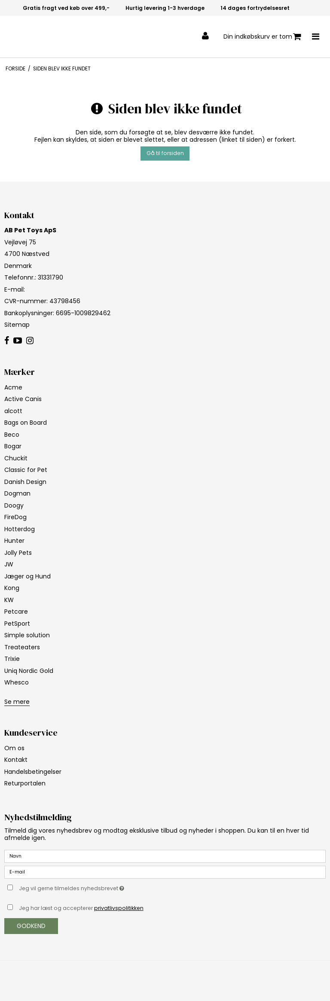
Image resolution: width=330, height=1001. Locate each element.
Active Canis (23, 399)
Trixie (12, 658)
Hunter (14, 540)
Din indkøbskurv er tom (262, 37)
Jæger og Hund (27, 576)
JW (8, 564)
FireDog (15, 517)
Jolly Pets (18, 552)
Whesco (16, 682)
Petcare (16, 611)
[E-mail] (165, 871)
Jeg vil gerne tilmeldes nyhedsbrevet (93, 887)
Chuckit (16, 458)
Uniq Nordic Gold (28, 670)
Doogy (14, 505)
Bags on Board (25, 422)
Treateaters (22, 647)
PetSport (17, 623)
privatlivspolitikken (119, 908)
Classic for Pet (25, 470)
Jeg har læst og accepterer (81, 908)
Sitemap (17, 324)
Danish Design (25, 482)
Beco (11, 434)
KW (9, 600)
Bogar (12, 446)
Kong (11, 588)
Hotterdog (19, 529)
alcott (13, 411)
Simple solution (27, 635)
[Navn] (165, 856)
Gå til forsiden (165, 153)
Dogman (17, 493)
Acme (13, 387)
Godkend (31, 926)
